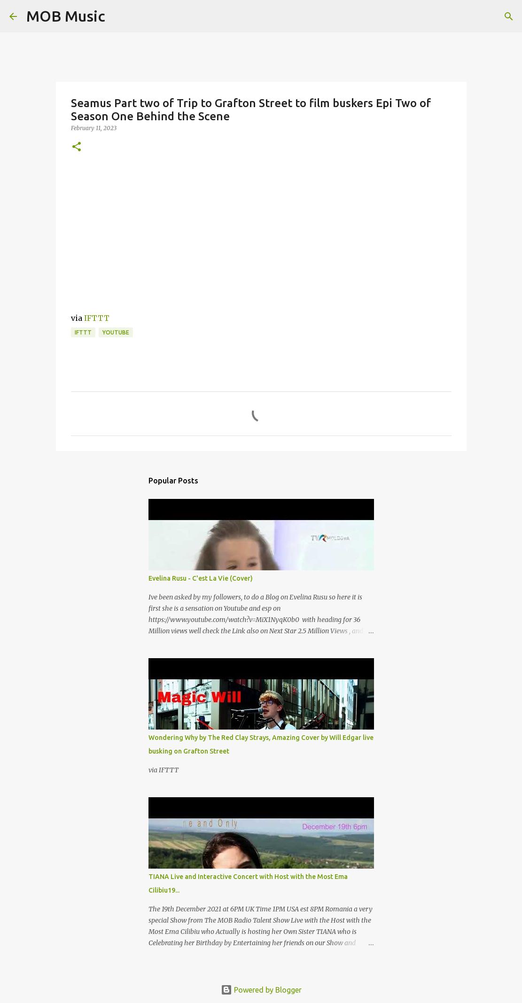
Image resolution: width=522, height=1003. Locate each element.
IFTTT (96, 318)
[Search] (118, 16)
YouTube (115, 332)
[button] (76, 147)
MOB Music (65, 16)
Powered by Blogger (261, 990)
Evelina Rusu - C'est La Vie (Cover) (200, 578)
